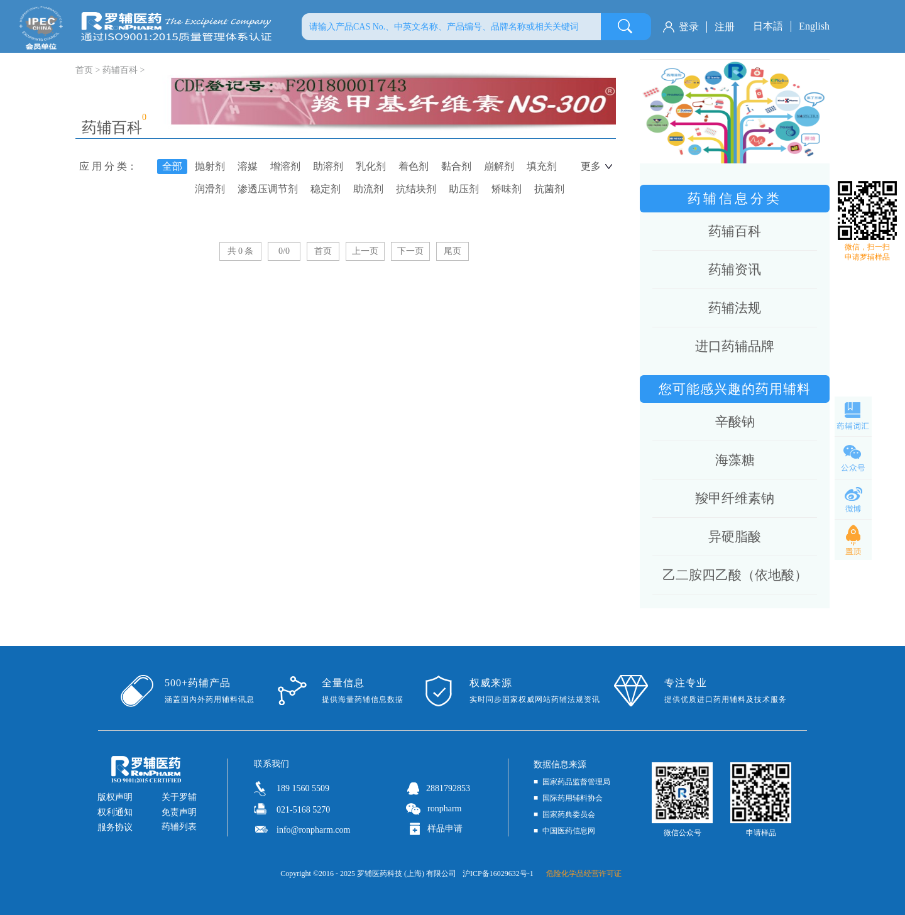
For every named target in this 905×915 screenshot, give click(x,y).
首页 (323, 251)
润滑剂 (210, 189)
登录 (689, 26)
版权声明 (115, 797)
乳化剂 (371, 166)
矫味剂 (506, 189)
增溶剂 (285, 166)
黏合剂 (456, 166)
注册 (725, 26)
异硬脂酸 (734, 536)
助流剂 (368, 189)
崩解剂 (499, 166)
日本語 (768, 26)
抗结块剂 (416, 189)
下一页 (410, 251)
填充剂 (542, 166)
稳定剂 (325, 189)
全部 (172, 166)
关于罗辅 (179, 797)
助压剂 (464, 189)
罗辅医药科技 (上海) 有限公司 (406, 873)
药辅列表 (179, 826)
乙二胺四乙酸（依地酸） (735, 575)
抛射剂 (210, 166)
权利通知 (115, 812)
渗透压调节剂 (268, 189)
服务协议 (115, 827)
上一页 (365, 251)
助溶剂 (328, 166)
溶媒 (248, 166)
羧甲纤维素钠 (734, 498)
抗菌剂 (549, 189)
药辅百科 (120, 70)
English (814, 26)
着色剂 (413, 166)
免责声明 (179, 812)
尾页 (452, 251)
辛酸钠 (735, 421)
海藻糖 (735, 460)
